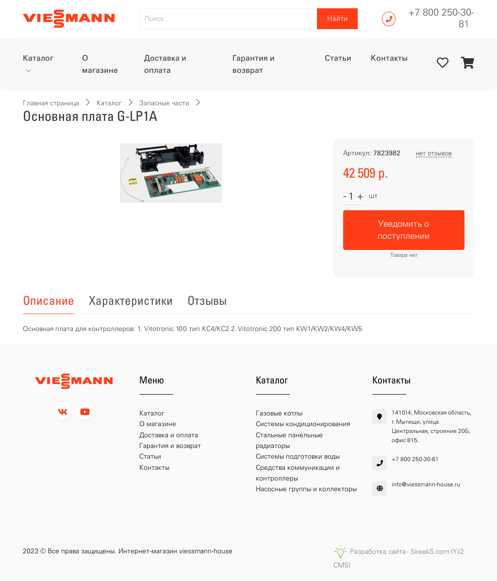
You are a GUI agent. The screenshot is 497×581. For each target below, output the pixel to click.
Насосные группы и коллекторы (306, 489)
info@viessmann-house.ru (426, 484)
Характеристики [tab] (131, 300)
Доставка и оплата (165, 64)
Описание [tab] (48, 300)
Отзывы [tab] (207, 300)
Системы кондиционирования (303, 424)
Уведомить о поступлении (404, 229)
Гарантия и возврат (253, 64)
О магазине (100, 64)
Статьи (338, 58)
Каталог (38, 58)
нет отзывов (434, 153)
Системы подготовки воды (298, 456)
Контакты (389, 58)
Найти (337, 18)
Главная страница (51, 103)
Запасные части (164, 103)
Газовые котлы (279, 413)
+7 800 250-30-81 (441, 18)
